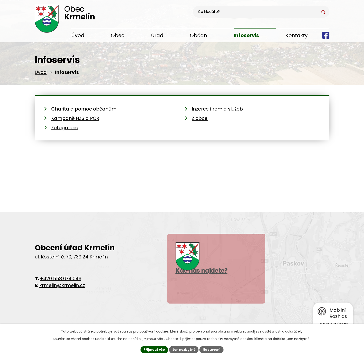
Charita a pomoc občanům (83, 110)
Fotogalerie (64, 129)
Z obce (200, 120)
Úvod (77, 35)
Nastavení (213, 349)
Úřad (157, 35)
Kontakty (296, 35)
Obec (117, 35)
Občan (198, 35)
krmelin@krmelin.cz (62, 286)
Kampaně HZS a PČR (75, 120)
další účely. (294, 331)
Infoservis (246, 35)
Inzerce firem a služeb (217, 110)
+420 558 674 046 (60, 280)
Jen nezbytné (184, 349)
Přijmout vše (153, 349)
